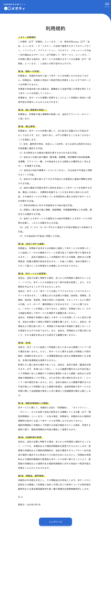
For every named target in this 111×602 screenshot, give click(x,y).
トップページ (55, 521)
